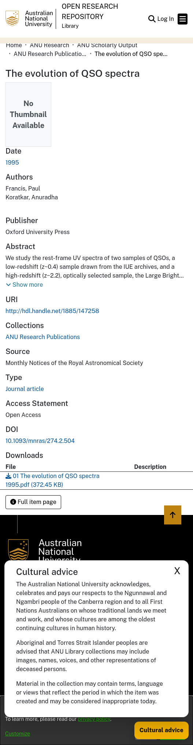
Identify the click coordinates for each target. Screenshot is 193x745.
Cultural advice (161, 730)
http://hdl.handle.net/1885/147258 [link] (52, 311)
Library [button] (70, 26)
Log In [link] (166, 18)
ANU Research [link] (49, 45)
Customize (17, 734)
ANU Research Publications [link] (50, 53)
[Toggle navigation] (183, 19)
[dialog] (96, 720)
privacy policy (94, 719)
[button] (151, 19)
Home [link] (14, 45)
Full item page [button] (33, 501)
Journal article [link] (24, 388)
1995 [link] (12, 162)
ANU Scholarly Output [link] (107, 45)
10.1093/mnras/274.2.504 (40, 440)
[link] (42, 337)
